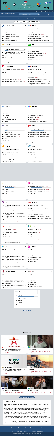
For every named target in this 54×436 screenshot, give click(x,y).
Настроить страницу (35, 21)
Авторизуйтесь (7, 421)
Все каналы (14, 427)
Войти (41, 427)
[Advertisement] (27, 95)
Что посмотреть (32, 18)
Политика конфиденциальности (36, 431)
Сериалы (32, 427)
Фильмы (27, 427)
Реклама (17, 431)
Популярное (21, 427)
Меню (25, 25)
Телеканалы (20, 18)
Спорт (37, 427)
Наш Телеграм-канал (24, 431)
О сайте (12, 431)
